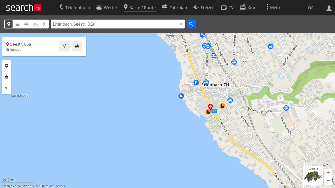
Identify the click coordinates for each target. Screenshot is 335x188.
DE (311, 8)
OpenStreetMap (43, 186)
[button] (328, 173)
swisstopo (24, 186)
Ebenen (6, 77)
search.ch (10, 186)
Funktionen (6, 88)
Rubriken (6, 65)
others (60, 186)
